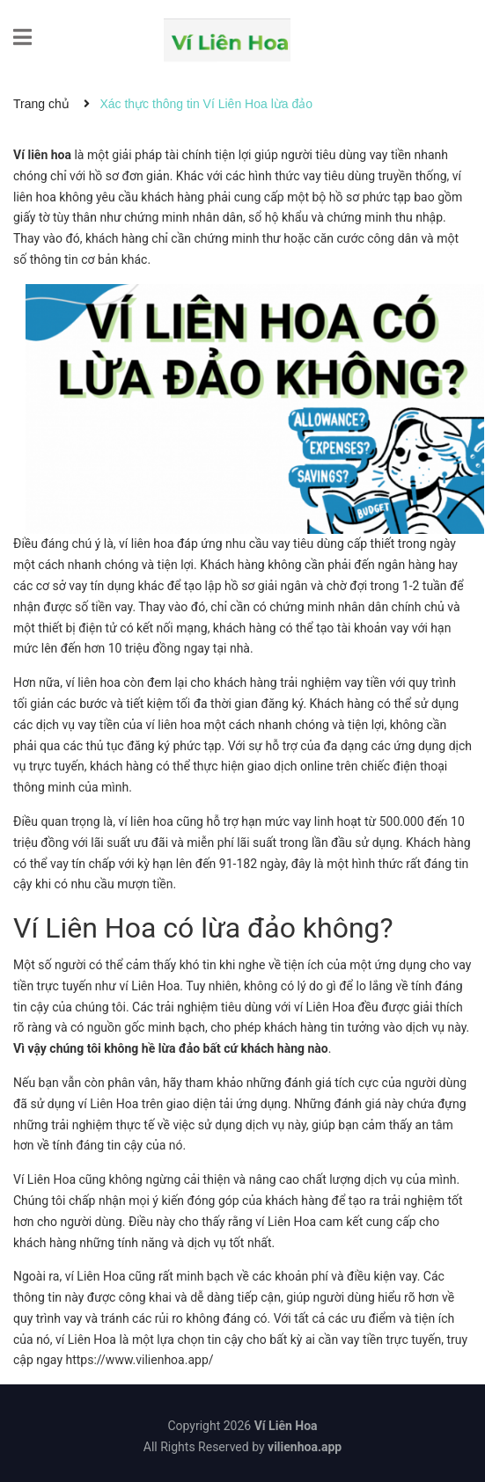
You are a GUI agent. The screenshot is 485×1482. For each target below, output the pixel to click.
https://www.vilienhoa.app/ (139, 1360)
